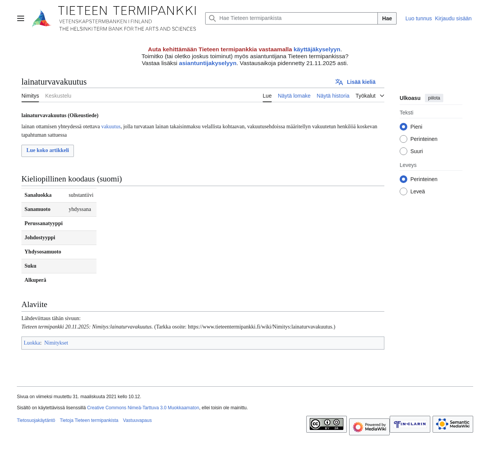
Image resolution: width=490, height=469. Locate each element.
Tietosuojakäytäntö (36, 420)
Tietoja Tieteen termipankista (89, 420)
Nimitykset (56, 343)
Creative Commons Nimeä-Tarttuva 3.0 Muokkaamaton (143, 407)
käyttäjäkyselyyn (317, 49)
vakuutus (111, 126)
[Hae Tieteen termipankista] (291, 18)
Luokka (32, 343)
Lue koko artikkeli (47, 150)
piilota (434, 98)
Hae (387, 18)
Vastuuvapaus (137, 420)
